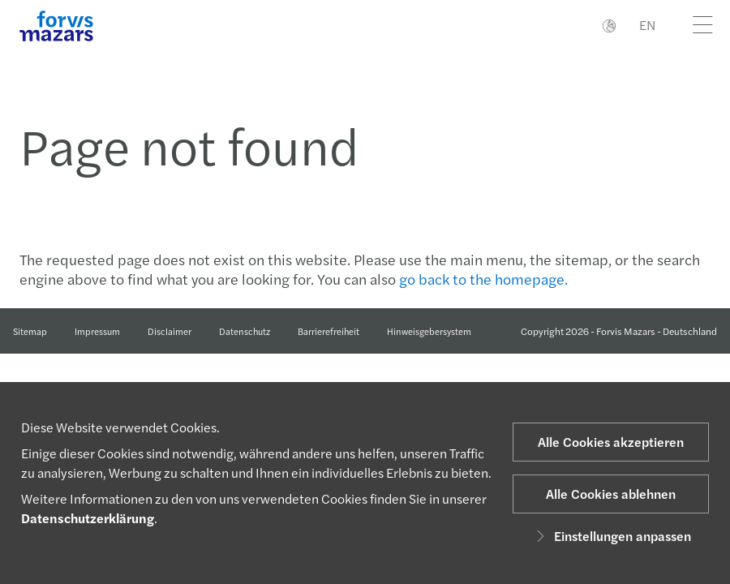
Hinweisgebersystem (429, 330)
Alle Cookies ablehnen (611, 493)
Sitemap (30, 330)
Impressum (97, 330)
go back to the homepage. (483, 278)
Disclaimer (169, 330)
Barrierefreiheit (328, 330)
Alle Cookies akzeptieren (611, 441)
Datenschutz (244, 330)
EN (647, 24)
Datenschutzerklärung (87, 518)
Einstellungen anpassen (611, 535)
